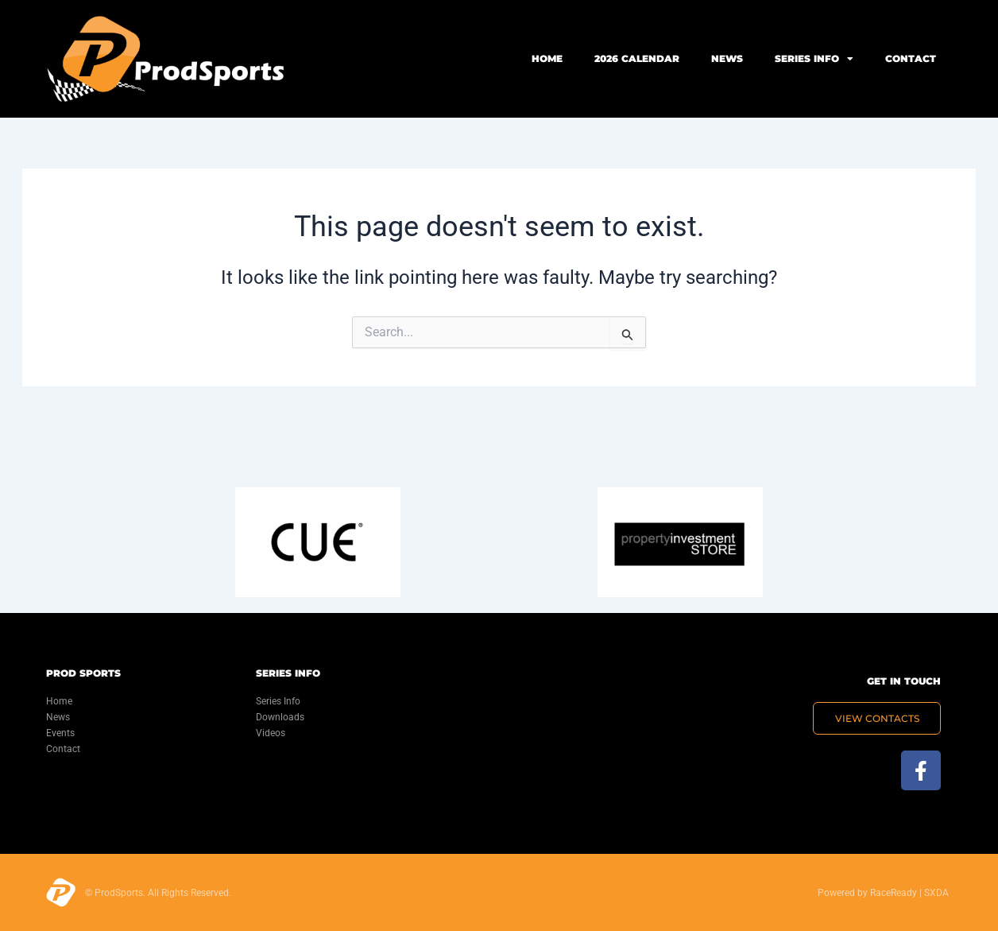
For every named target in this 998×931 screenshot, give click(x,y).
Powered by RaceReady (867, 892)
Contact (910, 58)
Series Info (814, 59)
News (727, 58)
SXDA (936, 892)
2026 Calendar (636, 58)
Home (547, 58)
